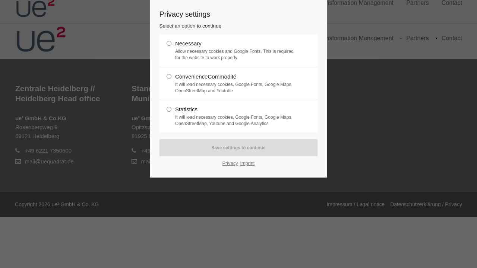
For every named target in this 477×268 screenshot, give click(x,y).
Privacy (230, 163)
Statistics (235, 116)
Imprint (247, 163)
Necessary (235, 50)
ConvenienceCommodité (235, 83)
